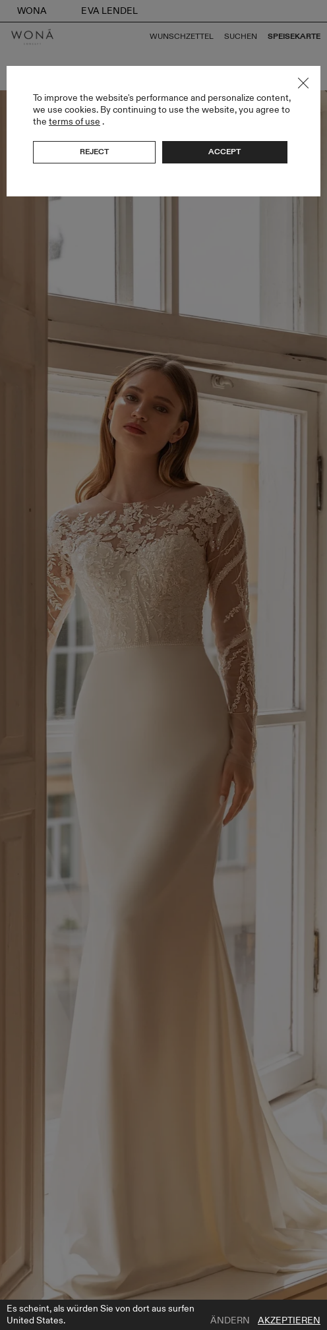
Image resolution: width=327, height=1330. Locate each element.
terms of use (74, 121)
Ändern (230, 1321)
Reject (94, 151)
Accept (224, 151)
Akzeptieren (289, 1321)
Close (303, 83)
